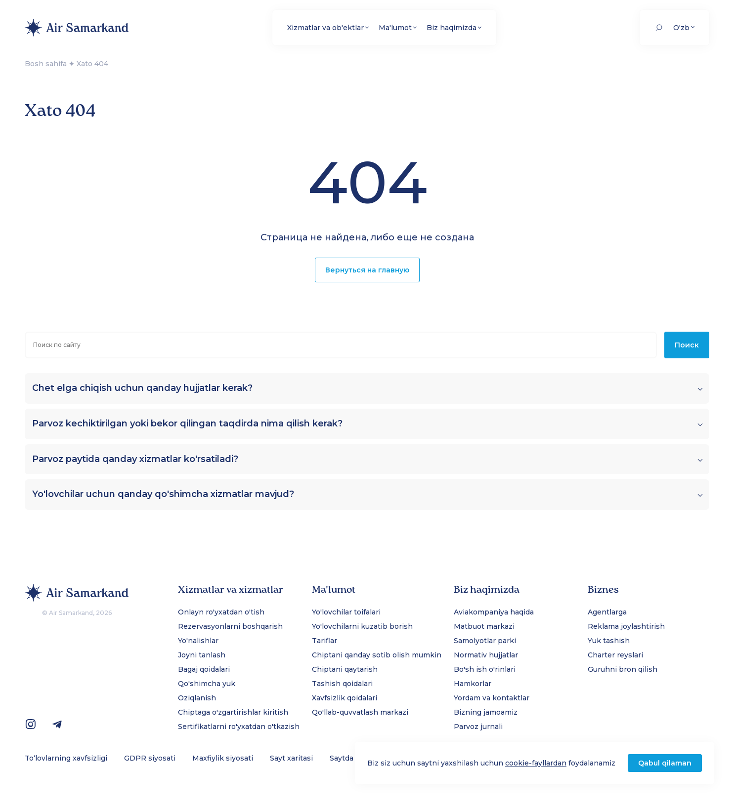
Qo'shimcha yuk (206, 683)
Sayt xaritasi (291, 758)
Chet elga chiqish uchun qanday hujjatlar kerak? (142, 388)
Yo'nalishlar (198, 640)
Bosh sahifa (46, 63)
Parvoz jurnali (478, 726)
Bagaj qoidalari (204, 669)
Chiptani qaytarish (345, 669)
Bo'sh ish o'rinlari (485, 669)
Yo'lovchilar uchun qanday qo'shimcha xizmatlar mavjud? (163, 494)
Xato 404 (92, 63)
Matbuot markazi (484, 626)
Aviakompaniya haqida (494, 612)
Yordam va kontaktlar (491, 697)
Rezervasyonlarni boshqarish (230, 626)
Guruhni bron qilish (622, 669)
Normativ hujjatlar (486, 654)
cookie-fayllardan (535, 763)
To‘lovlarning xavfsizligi (66, 758)
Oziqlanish (197, 697)
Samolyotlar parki (485, 640)
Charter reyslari (615, 654)
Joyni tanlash (201, 654)
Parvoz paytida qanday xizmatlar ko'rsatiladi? (135, 459)
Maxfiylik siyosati (222, 758)
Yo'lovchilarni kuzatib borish (362, 626)
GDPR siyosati (149, 758)
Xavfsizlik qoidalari (344, 697)
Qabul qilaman (664, 763)
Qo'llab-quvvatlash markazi (360, 712)
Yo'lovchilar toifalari (346, 612)
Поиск (687, 345)
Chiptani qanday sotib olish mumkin (376, 654)
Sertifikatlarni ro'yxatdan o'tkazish (239, 726)
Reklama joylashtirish (626, 626)
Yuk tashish (609, 640)
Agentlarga (607, 612)
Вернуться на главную (367, 270)
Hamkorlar (472, 683)
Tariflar (324, 640)
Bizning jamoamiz (486, 712)
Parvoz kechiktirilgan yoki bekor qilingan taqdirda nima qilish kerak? (187, 424)
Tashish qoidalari (342, 683)
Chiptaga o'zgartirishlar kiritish (233, 712)
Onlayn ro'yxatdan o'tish (221, 612)
